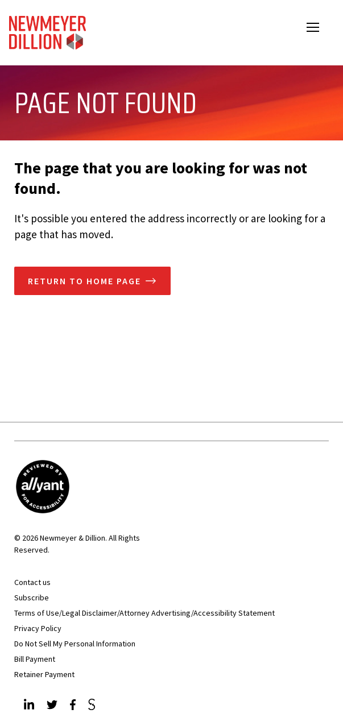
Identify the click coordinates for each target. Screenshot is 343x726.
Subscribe (31, 597)
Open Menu (320, 29)
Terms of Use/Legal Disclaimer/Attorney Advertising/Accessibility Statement (144, 612)
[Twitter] (53, 706)
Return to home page (84, 281)
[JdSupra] (93, 706)
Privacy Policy (37, 628)
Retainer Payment (44, 674)
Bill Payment (34, 658)
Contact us (32, 582)
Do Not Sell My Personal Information (74, 643)
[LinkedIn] (30, 706)
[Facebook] (74, 706)
